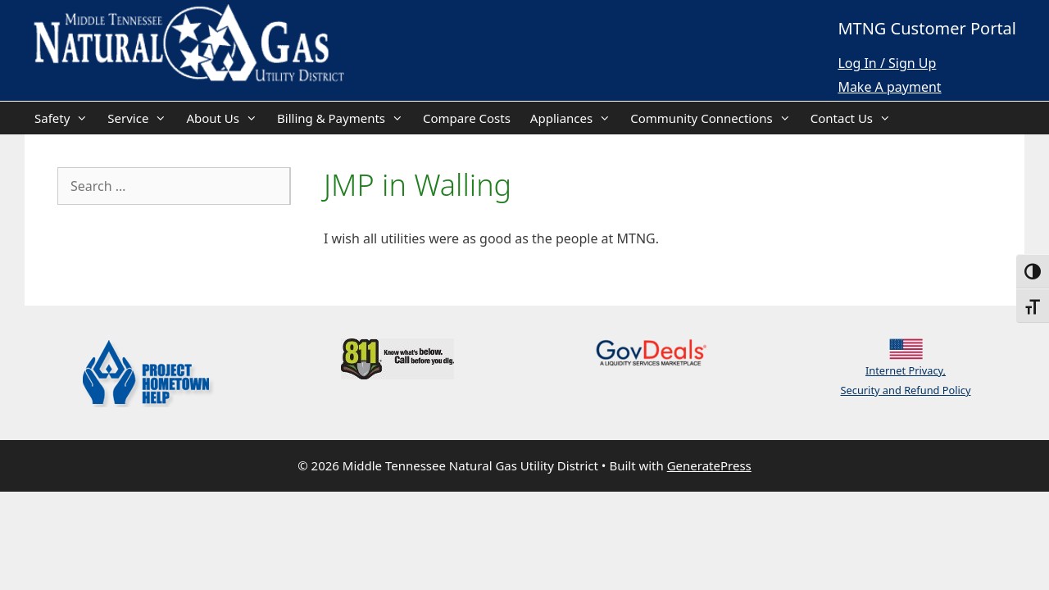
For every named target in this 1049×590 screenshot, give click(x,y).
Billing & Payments (345, 118)
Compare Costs (467, 118)
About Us (226, 118)
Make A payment (889, 87)
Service (141, 118)
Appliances (575, 118)
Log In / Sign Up (887, 63)
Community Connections (715, 118)
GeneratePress (709, 465)
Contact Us (856, 118)
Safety (66, 118)
